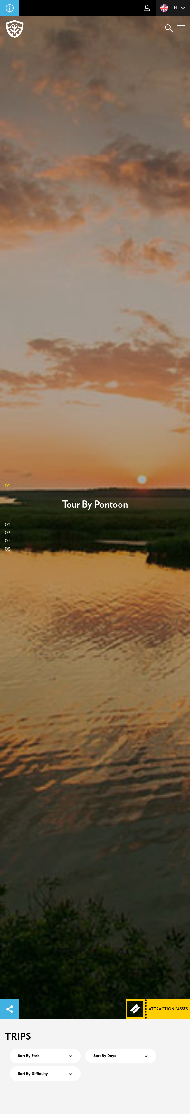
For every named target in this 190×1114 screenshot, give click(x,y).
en (168, 8)
